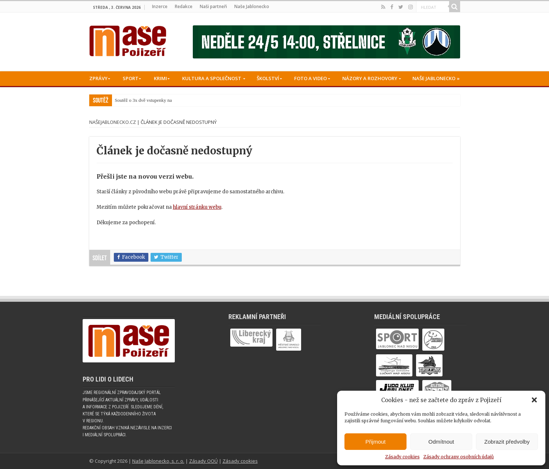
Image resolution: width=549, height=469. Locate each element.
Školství (268, 78)
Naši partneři (213, 6)
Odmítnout (441, 441)
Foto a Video (310, 78)
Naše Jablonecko (251, 6)
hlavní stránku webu (197, 207)
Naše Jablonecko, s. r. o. (158, 461)
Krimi (160, 78)
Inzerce (159, 6)
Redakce (183, 6)
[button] (534, 400)
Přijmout (375, 441)
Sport (130, 78)
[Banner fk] (326, 42)
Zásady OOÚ (203, 461)
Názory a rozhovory (369, 78)
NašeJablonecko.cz (112, 122)
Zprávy (98, 78)
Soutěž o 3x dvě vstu (135, 100)
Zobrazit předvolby (507, 441)
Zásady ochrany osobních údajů (458, 456)
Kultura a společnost (211, 78)
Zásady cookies (402, 456)
